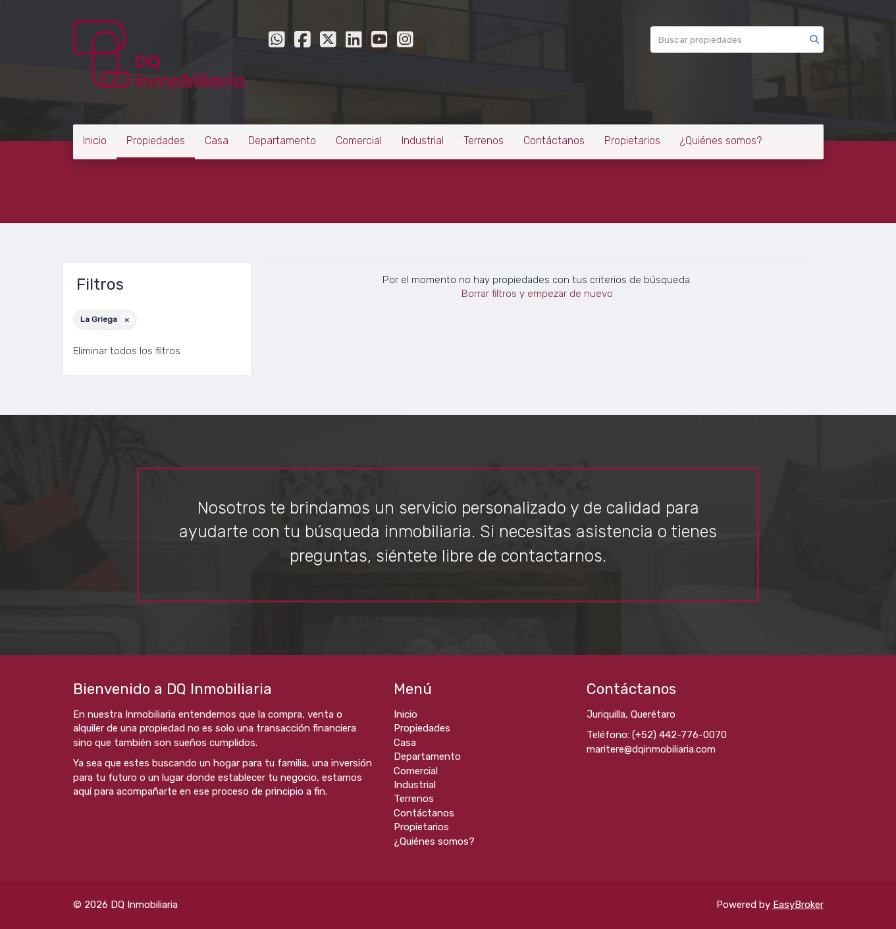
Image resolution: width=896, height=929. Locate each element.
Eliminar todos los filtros (126, 351)
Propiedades (155, 140)
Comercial (359, 140)
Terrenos (483, 140)
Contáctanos (554, 140)
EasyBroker (798, 905)
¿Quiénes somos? (721, 140)
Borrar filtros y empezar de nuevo (537, 294)
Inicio (95, 140)
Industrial (423, 140)
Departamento (282, 140)
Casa (216, 140)
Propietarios (632, 140)
